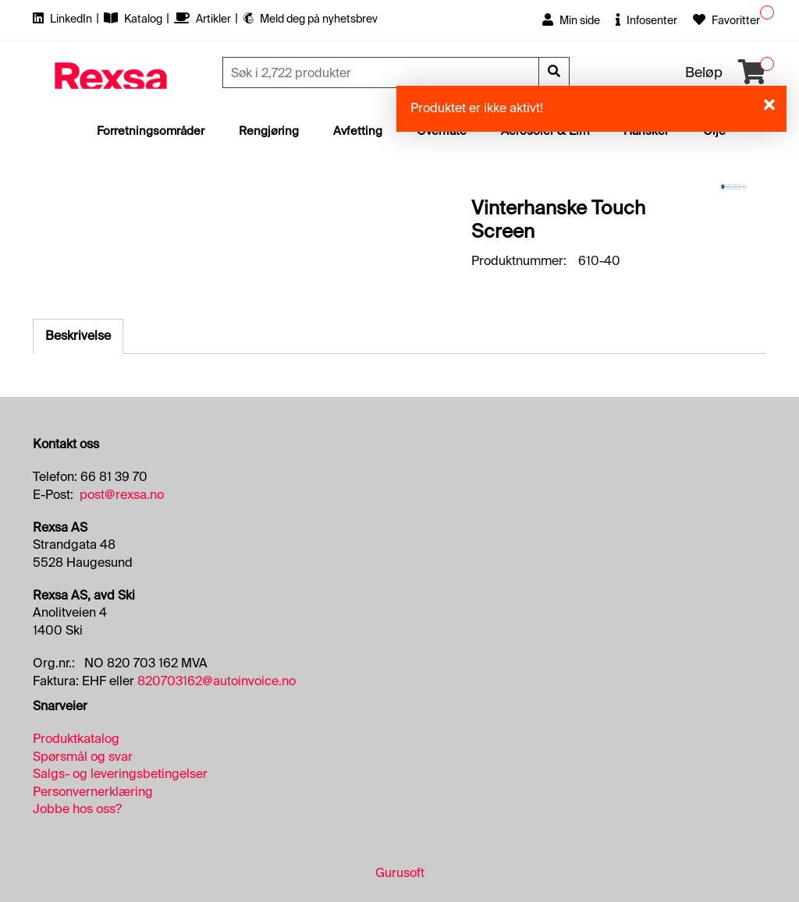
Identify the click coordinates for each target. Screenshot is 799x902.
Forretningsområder (150, 131)
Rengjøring (269, 131)
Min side (571, 20)
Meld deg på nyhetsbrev (310, 19)
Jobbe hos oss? (77, 809)
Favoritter (726, 20)
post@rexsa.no (122, 494)
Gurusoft (399, 873)
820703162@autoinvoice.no (216, 681)
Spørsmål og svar (83, 756)
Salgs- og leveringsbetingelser (120, 774)
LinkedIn (63, 19)
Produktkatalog (76, 738)
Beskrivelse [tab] (78, 335)
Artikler (203, 19)
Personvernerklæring (93, 792)
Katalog (134, 19)
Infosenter (646, 20)
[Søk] (382, 72)
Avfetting (357, 131)
